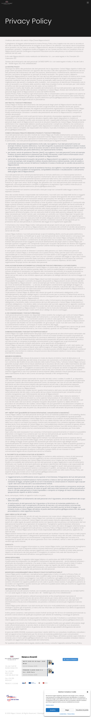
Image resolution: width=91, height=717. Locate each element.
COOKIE (15, 684)
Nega (67, 710)
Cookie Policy (63, 714)
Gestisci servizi (50, 705)
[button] (87, 692)
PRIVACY (8, 684)
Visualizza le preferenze (82, 710)
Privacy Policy (71, 714)
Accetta (52, 710)
